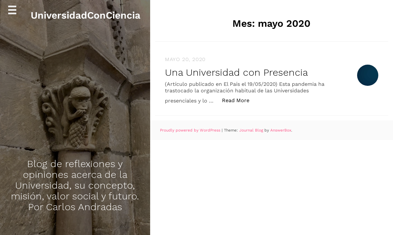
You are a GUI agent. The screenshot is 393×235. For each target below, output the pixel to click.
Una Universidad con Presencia (236, 72)
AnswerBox (280, 130)
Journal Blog (251, 130)
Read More (239, 100)
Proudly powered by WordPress (191, 130)
